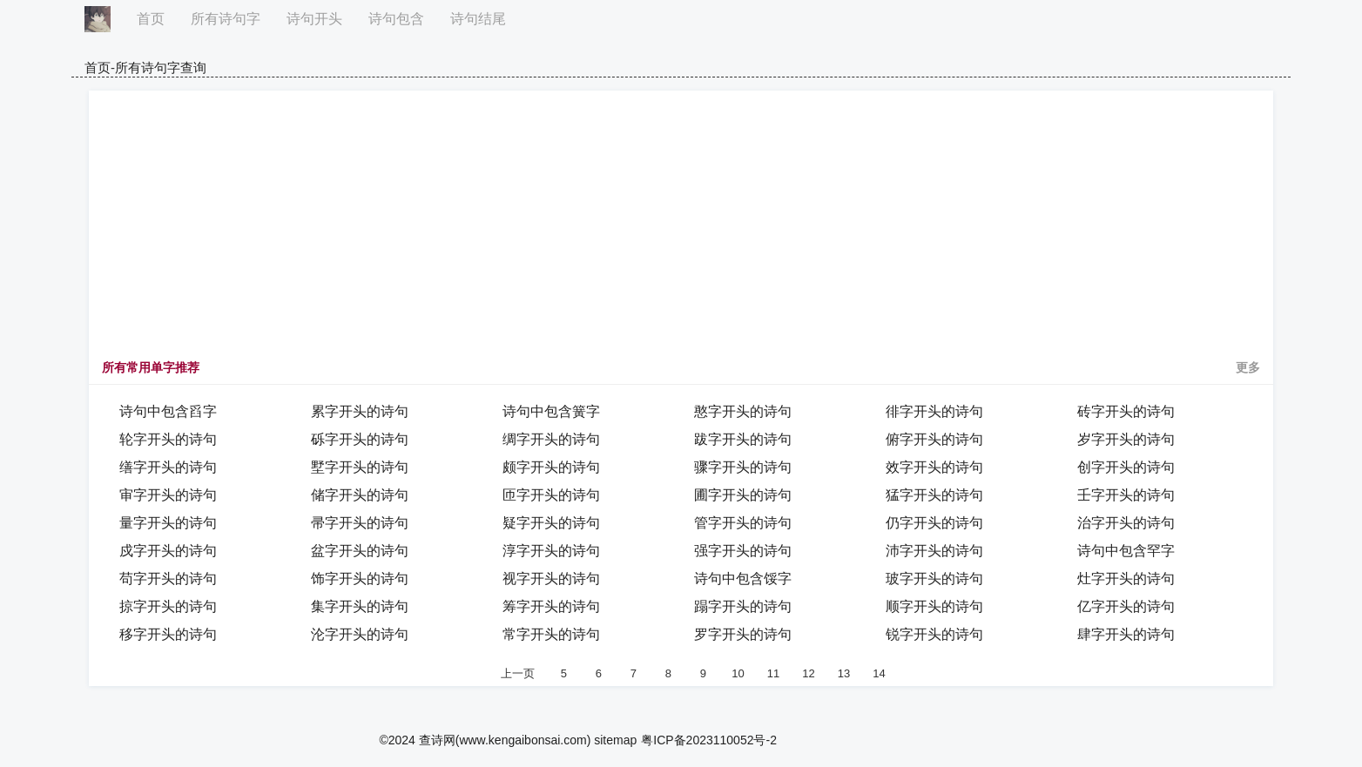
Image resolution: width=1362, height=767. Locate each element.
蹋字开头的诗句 (743, 606)
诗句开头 (314, 18)
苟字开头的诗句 (168, 578)
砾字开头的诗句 (359, 439)
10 (738, 673)
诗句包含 (396, 18)
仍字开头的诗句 (934, 522)
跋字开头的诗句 (743, 439)
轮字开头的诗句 (168, 439)
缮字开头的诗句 (168, 467)
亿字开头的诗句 (1126, 606)
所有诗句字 (225, 18)
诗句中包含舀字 (168, 411)
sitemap (615, 740)
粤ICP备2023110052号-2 (709, 740)
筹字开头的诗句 (551, 606)
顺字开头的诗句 (934, 606)
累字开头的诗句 (359, 411)
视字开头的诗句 (551, 578)
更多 (1248, 367)
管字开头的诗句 (743, 522)
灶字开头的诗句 (1126, 578)
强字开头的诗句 (743, 550)
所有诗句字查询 (160, 67)
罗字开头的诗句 (743, 634)
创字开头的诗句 (1126, 467)
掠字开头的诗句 (168, 606)
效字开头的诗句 (934, 467)
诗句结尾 (478, 18)
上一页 (518, 673)
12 (808, 673)
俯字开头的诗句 (934, 439)
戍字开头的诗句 (168, 550)
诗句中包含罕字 (1126, 550)
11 (773, 673)
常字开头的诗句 (551, 634)
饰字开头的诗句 (359, 578)
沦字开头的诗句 (359, 634)
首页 (151, 18)
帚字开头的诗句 (359, 522)
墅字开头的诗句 (359, 467)
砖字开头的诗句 (1126, 411)
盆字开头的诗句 (359, 550)
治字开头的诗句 (1126, 522)
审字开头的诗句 (168, 495)
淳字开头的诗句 (551, 550)
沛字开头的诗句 (934, 550)
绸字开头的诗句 (551, 439)
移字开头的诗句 (168, 634)
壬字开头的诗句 (1126, 495)
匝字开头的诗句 (551, 495)
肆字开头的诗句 (1126, 634)
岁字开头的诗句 (1126, 439)
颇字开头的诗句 (551, 467)
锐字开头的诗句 (934, 634)
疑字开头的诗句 (551, 522)
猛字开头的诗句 (934, 495)
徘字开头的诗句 (934, 411)
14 (879, 673)
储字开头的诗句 (359, 495)
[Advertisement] (681, 230)
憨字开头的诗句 (743, 411)
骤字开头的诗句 (743, 467)
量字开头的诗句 (168, 522)
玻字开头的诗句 (934, 578)
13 (844, 673)
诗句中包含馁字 (743, 578)
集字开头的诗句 (359, 606)
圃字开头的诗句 (743, 495)
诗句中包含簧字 (551, 411)
